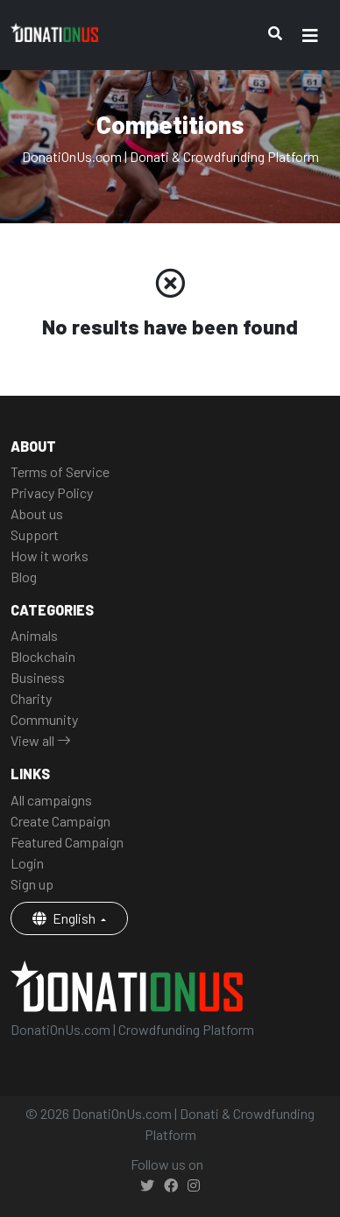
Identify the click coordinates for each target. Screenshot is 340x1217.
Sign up (32, 884)
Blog (24, 576)
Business (38, 677)
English (65, 918)
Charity (31, 698)
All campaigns (51, 799)
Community (44, 719)
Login (27, 863)
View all (41, 740)
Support (35, 534)
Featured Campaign (67, 842)
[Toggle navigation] (310, 35)
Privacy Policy (52, 492)
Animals (34, 635)
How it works (50, 555)
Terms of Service (60, 471)
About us (37, 513)
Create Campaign (60, 821)
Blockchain (43, 656)
